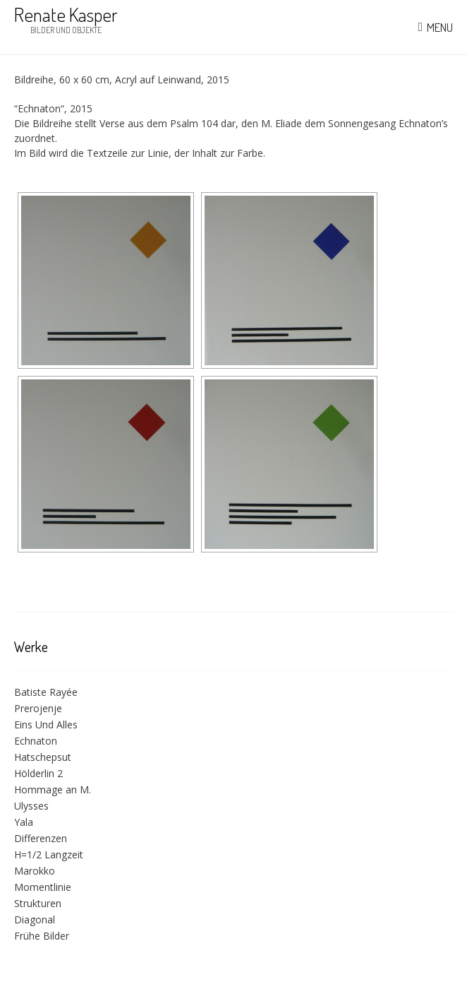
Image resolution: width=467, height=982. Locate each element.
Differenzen (40, 838)
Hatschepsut (42, 757)
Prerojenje (38, 708)
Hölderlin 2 (38, 773)
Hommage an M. (52, 789)
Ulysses (31, 805)
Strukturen (37, 903)
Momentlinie (42, 887)
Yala (23, 822)
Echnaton (35, 740)
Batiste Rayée (46, 692)
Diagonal (34, 919)
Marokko (34, 870)
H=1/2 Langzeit (48, 854)
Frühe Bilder (41, 935)
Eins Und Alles (46, 724)
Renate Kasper (66, 14)
